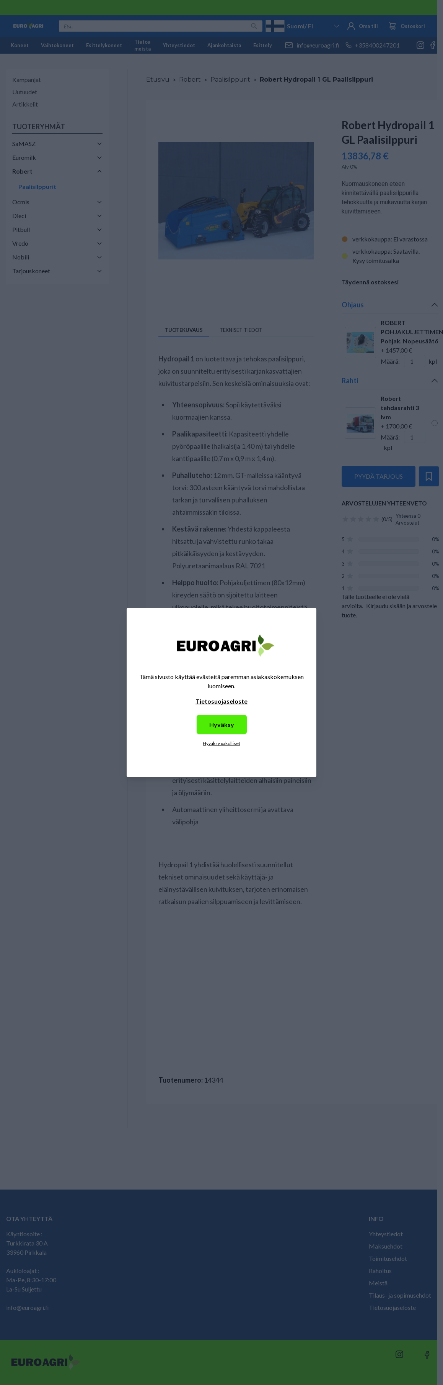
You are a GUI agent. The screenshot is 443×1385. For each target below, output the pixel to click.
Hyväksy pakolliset (221, 743)
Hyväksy (221, 724)
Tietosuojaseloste (221, 701)
